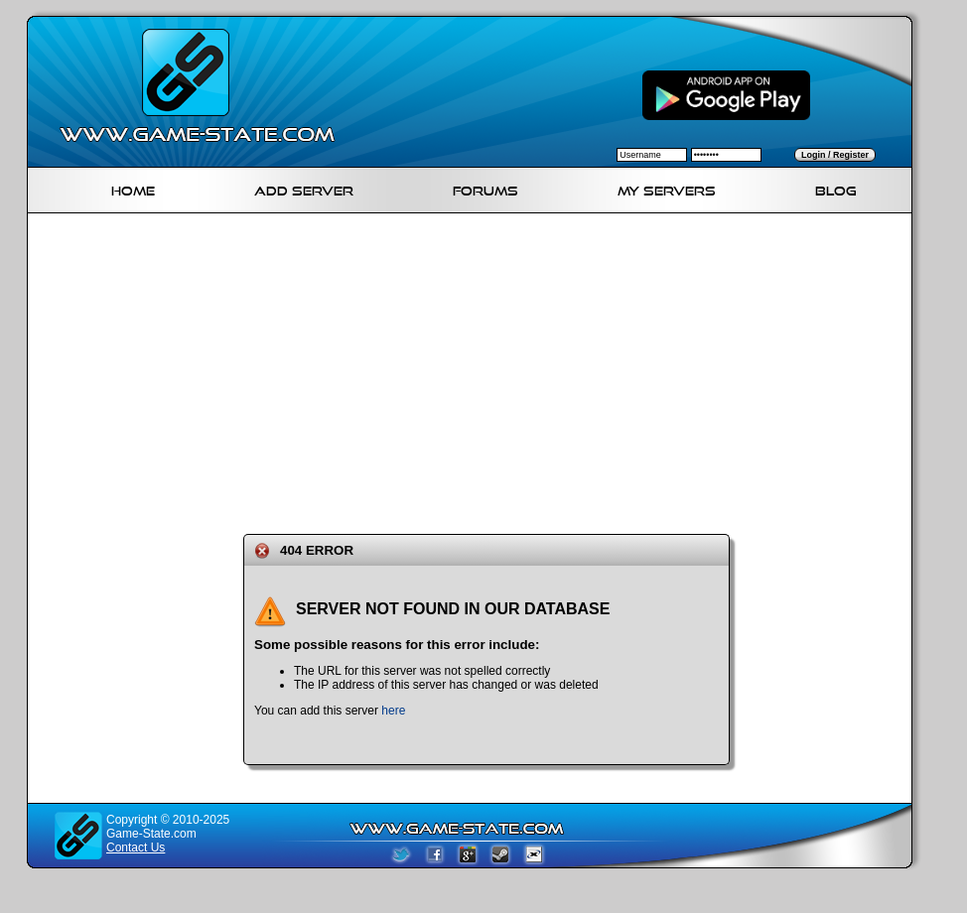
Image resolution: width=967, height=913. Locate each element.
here (393, 710)
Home (133, 188)
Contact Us (135, 847)
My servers (667, 188)
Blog (836, 188)
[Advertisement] (384, 370)
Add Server (303, 188)
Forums (485, 188)
